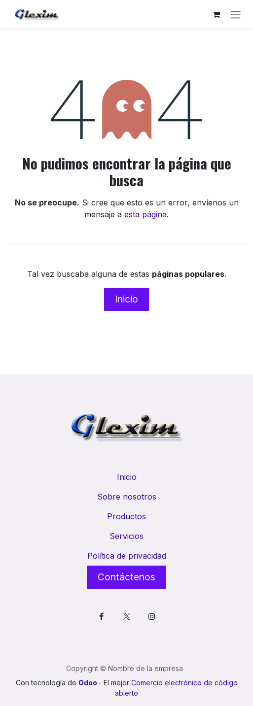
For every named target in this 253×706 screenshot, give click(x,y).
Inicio (126, 299)
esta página (145, 214)
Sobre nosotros (126, 497)
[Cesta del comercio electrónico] (216, 14)
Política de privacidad (126, 556)
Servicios (126, 536)
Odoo (88, 682)
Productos (126, 516)
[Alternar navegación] (236, 14)
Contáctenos (126, 577)
